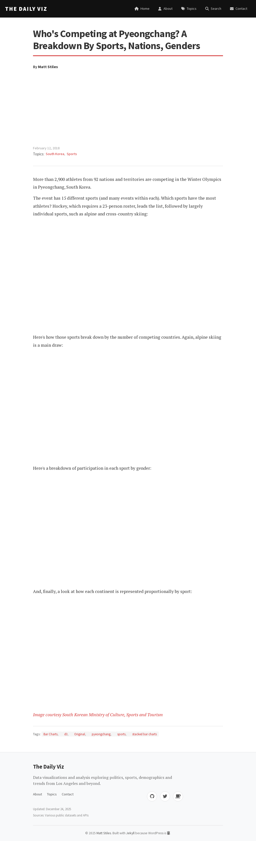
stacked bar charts (144, 734)
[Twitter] (165, 796)
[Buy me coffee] (178, 796)
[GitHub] (152, 796)
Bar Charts (51, 734)
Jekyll (130, 833)
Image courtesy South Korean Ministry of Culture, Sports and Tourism (98, 714)
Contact (68, 794)
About (37, 794)
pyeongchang (101, 734)
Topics (52, 794)
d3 (66, 734)
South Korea (55, 154)
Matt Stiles (48, 66)
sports (121, 734)
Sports (72, 154)
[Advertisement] (128, 108)
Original (79, 734)
